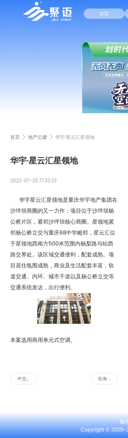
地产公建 (37, 137)
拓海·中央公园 (108, 378)
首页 (104, 13)
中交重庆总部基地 (27, 378)
